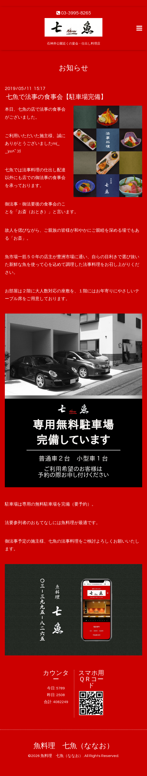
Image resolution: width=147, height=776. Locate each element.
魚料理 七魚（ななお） (73, 746)
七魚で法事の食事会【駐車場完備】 (56, 97)
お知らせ (73, 68)
